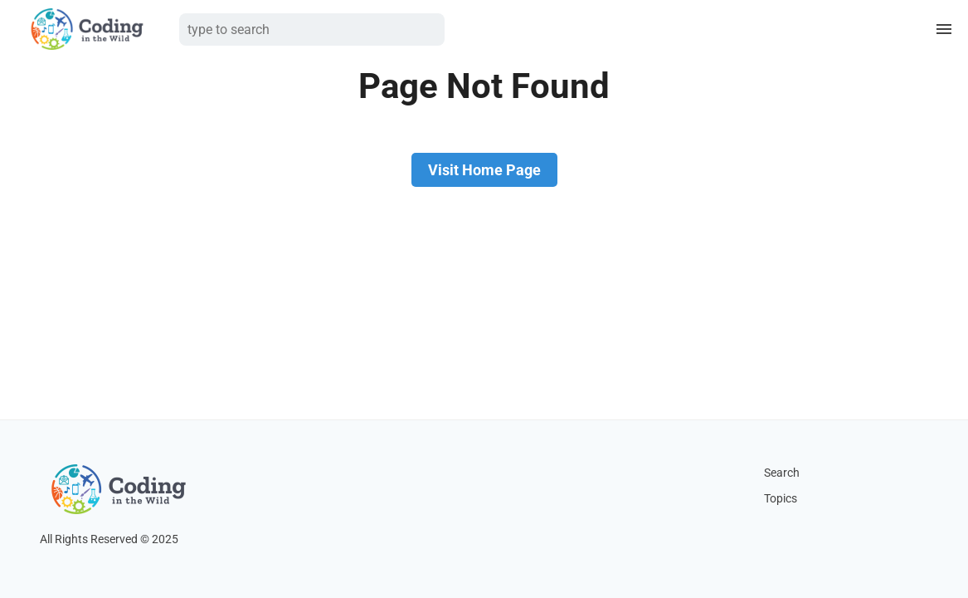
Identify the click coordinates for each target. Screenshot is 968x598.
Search (782, 473)
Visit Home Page (484, 170)
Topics (780, 499)
